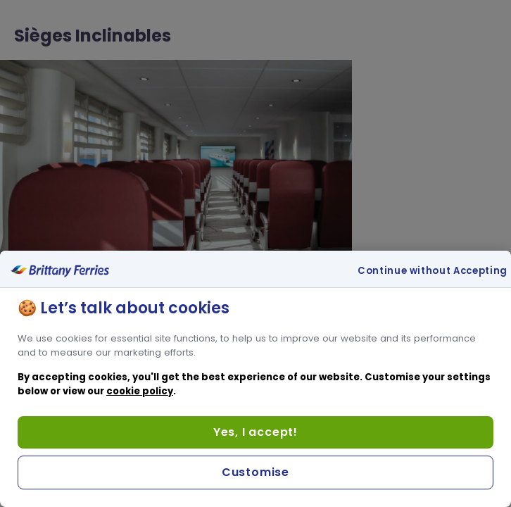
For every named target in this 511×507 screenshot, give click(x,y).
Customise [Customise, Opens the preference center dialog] (255, 472)
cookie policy (139, 391)
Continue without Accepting (432, 271)
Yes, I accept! (255, 432)
